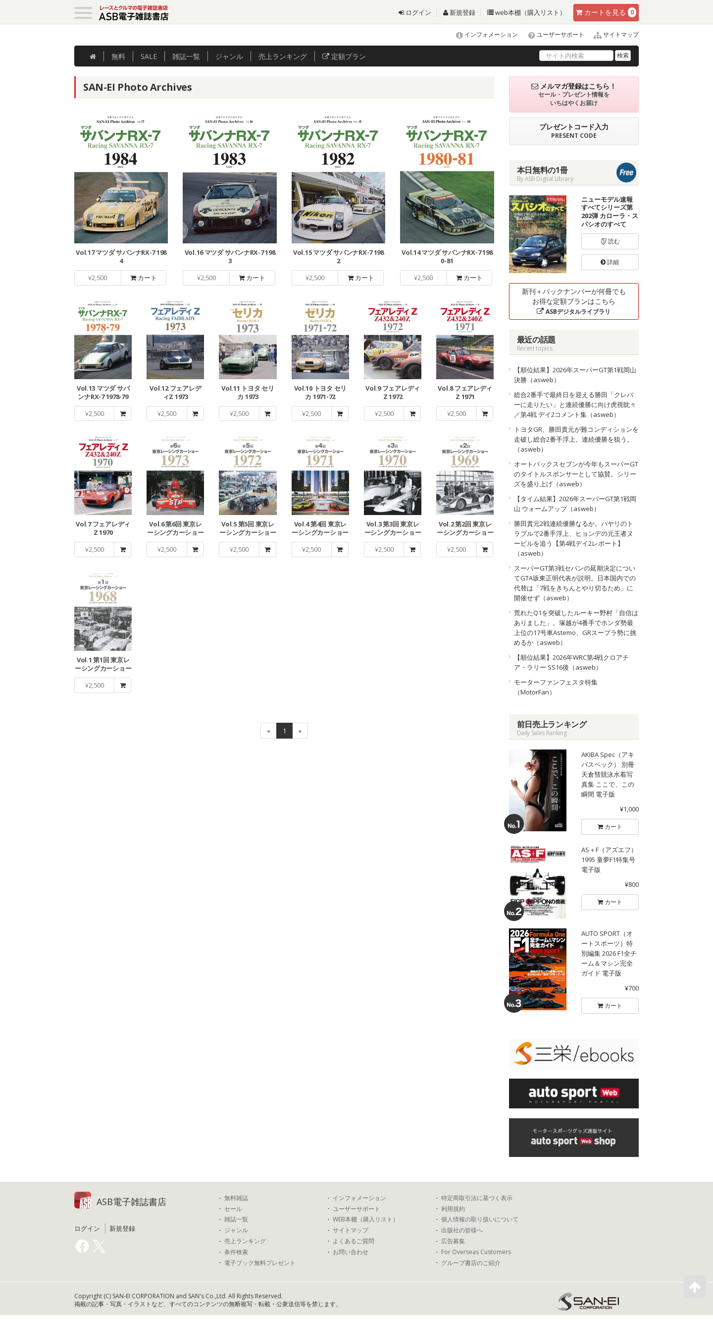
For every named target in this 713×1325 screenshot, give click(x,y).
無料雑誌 (236, 1198)
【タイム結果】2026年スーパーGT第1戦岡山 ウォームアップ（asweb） (575, 503)
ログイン (415, 12)
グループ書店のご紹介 (471, 1263)
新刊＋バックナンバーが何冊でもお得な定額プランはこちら (574, 301)
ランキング (282, 56)
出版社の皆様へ (462, 1230)
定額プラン (344, 56)
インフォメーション (482, 34)
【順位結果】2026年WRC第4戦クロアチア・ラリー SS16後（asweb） (571, 662)
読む (610, 241)
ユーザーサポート (551, 34)
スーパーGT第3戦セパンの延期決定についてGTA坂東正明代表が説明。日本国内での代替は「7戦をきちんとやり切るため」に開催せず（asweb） (575, 583)
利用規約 (453, 1209)
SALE (149, 56)
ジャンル (229, 56)
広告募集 (453, 1241)
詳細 (610, 262)
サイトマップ (612, 34)
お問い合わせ (350, 1252)
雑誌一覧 (236, 1219)
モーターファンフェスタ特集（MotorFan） (556, 687)
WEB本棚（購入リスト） (366, 1219)
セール (233, 1209)
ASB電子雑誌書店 (131, 1202)
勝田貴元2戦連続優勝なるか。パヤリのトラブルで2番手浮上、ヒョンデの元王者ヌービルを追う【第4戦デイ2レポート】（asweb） (573, 538)
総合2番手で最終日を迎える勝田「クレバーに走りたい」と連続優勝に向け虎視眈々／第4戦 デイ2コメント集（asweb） (575, 404)
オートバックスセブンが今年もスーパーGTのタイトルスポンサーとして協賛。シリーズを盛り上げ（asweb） (576, 474)
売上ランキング (245, 1241)
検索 (623, 55)
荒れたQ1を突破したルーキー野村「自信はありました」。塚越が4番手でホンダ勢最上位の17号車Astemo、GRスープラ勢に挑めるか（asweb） (576, 627)
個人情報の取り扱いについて (479, 1219)
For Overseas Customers (476, 1252)
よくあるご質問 (353, 1241)
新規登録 (459, 12)
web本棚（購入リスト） (526, 12)
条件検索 (236, 1252)
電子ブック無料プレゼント (260, 1263)
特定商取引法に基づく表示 (476, 1198)
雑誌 (186, 56)
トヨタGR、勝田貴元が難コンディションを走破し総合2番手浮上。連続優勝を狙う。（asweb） (576, 439)
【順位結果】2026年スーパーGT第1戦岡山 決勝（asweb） (575, 374)
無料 (118, 56)
